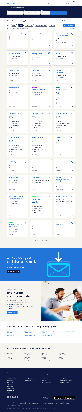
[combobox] (15, 13)
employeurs (38, 3)
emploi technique (10, 388)
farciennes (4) (27, 357)
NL (71, 1)
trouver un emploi (24, 3)
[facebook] (13, 397)
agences (69, 1)
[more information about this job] (26, 46)
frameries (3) (44, 353)
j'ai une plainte (63, 378)
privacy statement (37, 408)
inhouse (43, 376)
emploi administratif (11, 374)
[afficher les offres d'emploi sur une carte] (64, 20)
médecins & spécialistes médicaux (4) (32, 335)
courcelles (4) (27, 354)
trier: (68, 20)
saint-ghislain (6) (62, 354)
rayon (41, 10)
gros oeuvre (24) (27, 331)
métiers (26, 374)
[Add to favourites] (25, 34)
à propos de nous (55, 3)
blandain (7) (9, 358)
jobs (11, 7)
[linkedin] (8, 397)
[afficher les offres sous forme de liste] (62, 20)
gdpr (18, 408)
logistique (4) (27, 333)
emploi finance (10, 380)
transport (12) (61, 333)
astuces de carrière (28, 378)
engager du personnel (46, 382)
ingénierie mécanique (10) (29, 332)
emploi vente (10, 392)
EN (74, 1)
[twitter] (10, 397)
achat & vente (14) (11, 331)
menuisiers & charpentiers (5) (47, 331)
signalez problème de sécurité (66, 380)
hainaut (14, 7)
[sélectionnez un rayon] (45, 13)
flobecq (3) (26, 360)
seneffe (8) (61, 356)
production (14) (44, 333)
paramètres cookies (11, 408)
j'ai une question (63, 376)
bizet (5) (8, 357)
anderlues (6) (10, 353)
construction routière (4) (12, 333)
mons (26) (43, 358)
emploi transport (10, 390)
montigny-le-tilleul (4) (45, 360)
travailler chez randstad (64, 382)
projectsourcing (45, 374)
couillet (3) (26, 353)
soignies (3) (61, 357)
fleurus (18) (26, 358)
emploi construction (11, 376)
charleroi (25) (10, 360)
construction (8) (10, 332)
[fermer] (38, 12)
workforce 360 (46, 3)
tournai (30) (61, 358)
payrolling (44, 380)
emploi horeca (10, 382)
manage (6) (43, 357)
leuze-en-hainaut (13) (45, 356)
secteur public (45, 378)
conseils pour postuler (29, 380)
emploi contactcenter (11, 378)
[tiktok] (17, 397)
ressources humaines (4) (46, 335)
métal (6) (43, 332)
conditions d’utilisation (26, 408)
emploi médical (10, 384)
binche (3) (9, 356)
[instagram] (15, 397)
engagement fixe (45, 384)
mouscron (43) (62, 353)
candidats (31, 3)
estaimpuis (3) (27, 356)
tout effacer (72, 28)
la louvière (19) (44, 354)
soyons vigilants (52, 408)
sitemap (44, 408)
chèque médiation (28, 376)
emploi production (11, 386)
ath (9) (8, 354)
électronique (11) (10, 335)
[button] (28, 28)
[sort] (71, 20)
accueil (8, 7)
